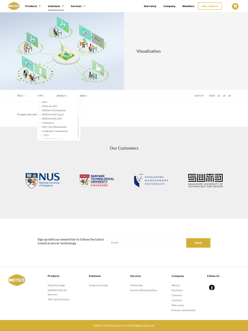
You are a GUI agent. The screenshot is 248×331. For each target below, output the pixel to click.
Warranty (150, 6)
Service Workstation (143, 290)
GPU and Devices (59, 299)
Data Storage (56, 285)
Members (188, 6)
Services (80, 6)
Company (169, 6)
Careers (177, 295)
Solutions (57, 6)
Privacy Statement (183, 310)
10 (219, 95)
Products (34, 6)
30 (229, 95)
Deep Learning (98, 285)
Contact (177, 300)
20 (224, 95)
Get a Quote (210, 6)
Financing (136, 285)
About (176, 285)
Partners (177, 290)
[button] (21, 181)
